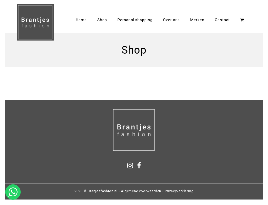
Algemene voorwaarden (141, 191)
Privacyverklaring (179, 191)
